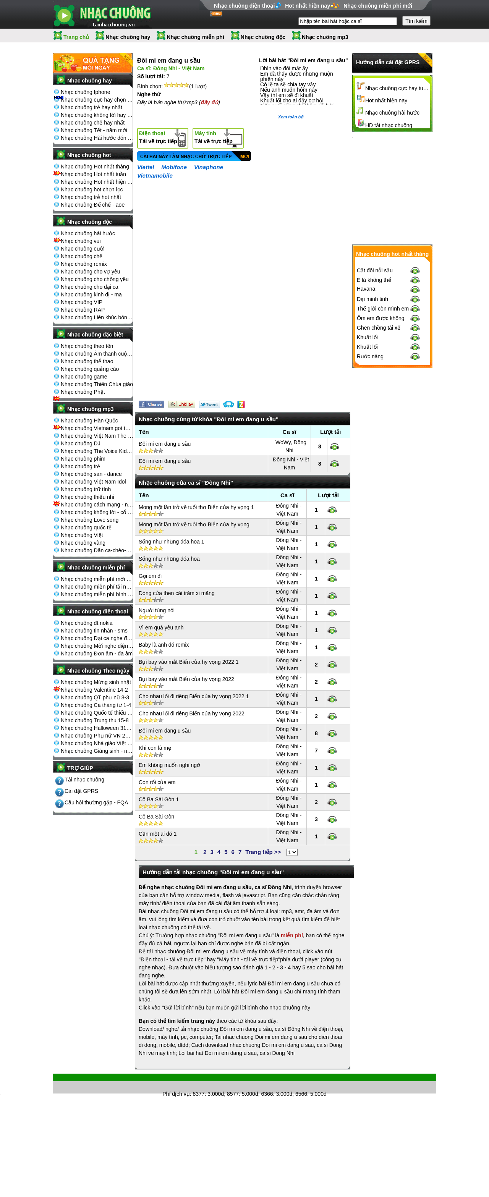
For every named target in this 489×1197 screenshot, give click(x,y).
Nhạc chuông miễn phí (195, 37)
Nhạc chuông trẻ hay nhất (91, 107)
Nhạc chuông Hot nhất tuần (93, 174)
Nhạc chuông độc (263, 37)
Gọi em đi (150, 576)
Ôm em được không (381, 318)
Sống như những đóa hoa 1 (171, 542)
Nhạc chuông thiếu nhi (87, 497)
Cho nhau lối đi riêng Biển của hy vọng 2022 (191, 713)
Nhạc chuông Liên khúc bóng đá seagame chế (97, 317)
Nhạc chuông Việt (82, 535)
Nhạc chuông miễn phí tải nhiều (97, 587)
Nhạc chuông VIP (81, 302)
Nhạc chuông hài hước (88, 233)
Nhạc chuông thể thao (87, 361)
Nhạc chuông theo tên (87, 346)
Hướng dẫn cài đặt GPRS (387, 62)
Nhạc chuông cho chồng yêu (95, 279)
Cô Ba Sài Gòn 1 (159, 799)
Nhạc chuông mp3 (325, 37)
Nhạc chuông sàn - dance (91, 474)
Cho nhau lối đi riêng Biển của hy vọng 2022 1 (194, 696)
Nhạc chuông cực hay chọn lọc (97, 100)
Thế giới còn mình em (383, 309)
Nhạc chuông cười (83, 249)
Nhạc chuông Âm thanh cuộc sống (97, 354)
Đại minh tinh (372, 299)
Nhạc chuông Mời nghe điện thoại (97, 646)
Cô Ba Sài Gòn (156, 817)
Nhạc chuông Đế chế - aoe (93, 205)
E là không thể (374, 280)
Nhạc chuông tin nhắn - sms (94, 631)
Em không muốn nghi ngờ (169, 765)
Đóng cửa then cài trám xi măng (177, 593)
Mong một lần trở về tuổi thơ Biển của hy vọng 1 (196, 507)
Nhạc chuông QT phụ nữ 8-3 (95, 697)
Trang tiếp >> (263, 852)
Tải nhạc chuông (84, 779)
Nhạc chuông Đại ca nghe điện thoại (97, 638)
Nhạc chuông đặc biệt (95, 335)
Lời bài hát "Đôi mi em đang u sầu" (303, 60)
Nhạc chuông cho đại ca (89, 287)
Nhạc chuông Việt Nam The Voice (97, 436)
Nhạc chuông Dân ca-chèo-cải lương (97, 550)
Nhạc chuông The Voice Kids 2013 (97, 451)
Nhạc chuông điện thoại (244, 6)
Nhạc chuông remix (84, 264)
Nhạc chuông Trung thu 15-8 (95, 720)
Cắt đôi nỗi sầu (375, 270)
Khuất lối (367, 337)
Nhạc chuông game (84, 377)
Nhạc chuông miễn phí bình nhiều (97, 594)
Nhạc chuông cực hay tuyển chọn (397, 88)
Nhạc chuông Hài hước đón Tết (97, 138)
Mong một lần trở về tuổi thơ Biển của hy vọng (194, 524)
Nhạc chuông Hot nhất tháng (95, 166)
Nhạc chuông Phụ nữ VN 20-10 (97, 736)
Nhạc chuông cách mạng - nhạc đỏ (97, 504)
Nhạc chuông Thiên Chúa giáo (97, 384)
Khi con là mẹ (155, 748)
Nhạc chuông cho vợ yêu (90, 272)
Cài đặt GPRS (81, 791)
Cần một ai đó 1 (157, 834)
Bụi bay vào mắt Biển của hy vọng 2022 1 (188, 662)
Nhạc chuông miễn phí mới (377, 6)
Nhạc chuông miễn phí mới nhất (97, 579)
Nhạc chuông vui (81, 241)
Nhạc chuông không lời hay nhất (97, 115)
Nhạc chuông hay (127, 37)
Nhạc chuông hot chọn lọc (92, 189)
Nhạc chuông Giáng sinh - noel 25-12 (97, 751)
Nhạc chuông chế (81, 256)
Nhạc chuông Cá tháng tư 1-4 (96, 705)
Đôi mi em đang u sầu (165, 444)
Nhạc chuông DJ (80, 443)
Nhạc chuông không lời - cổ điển (97, 512)
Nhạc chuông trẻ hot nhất (91, 197)
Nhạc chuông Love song (89, 520)
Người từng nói (157, 610)
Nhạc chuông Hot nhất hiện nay (97, 182)
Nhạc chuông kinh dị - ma (91, 294)
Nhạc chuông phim (83, 459)
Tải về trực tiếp (158, 137)
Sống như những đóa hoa (169, 559)
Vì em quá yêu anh (161, 627)
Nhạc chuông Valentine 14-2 (94, 690)
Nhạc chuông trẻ (80, 466)
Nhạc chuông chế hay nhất (93, 123)
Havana (366, 289)
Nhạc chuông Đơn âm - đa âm (97, 653)
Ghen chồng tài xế (378, 328)
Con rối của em (157, 782)
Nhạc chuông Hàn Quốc (89, 420)
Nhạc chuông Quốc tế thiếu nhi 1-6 (97, 713)
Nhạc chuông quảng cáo (90, 369)
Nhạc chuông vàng (83, 543)
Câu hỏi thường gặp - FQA (96, 802)
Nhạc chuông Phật (83, 392)
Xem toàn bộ (290, 117)
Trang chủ (76, 37)
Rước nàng (370, 356)
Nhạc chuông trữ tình (86, 489)
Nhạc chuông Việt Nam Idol (93, 482)
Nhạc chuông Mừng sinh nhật (96, 682)
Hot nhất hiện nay (307, 6)
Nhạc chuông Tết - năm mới (94, 130)
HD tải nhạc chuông (388, 125)
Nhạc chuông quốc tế (86, 527)
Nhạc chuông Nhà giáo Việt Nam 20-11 (97, 743)
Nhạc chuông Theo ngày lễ (98, 673)
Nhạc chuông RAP (83, 310)
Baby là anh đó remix (164, 645)
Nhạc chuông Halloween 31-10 (97, 728)
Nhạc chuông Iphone (85, 92)
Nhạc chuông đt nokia (87, 623)
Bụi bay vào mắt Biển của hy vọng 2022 (186, 679)
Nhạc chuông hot (89, 155)
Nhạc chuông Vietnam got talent (97, 428)
